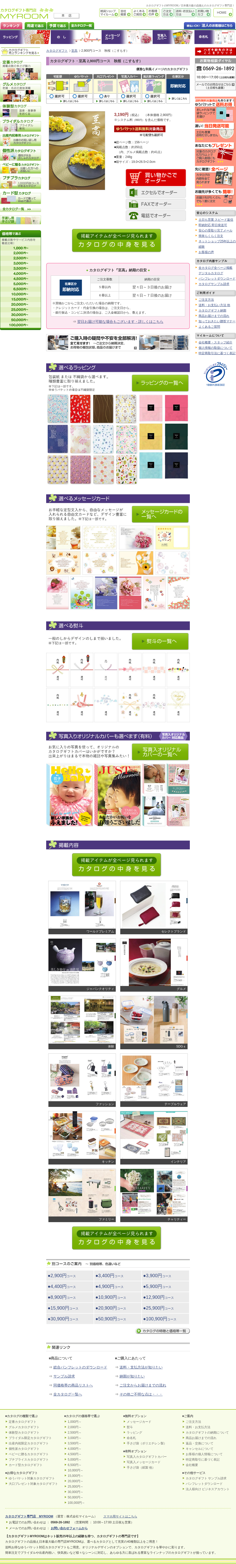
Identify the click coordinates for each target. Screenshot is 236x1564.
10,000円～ (75, 1470)
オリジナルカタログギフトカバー (173, 37)
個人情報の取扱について (215, 348)
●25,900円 (158, 1308)
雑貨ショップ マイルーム (101, 12)
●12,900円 (158, 1297)
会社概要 (125, 12)
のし (76, 37)
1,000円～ (75, 1422)
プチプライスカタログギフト (29, 1459)
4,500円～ (75, 1454)
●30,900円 (63, 1318)
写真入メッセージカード (144, 1462)
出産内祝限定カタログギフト (29, 1443)
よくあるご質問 (139, 12)
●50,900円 (110, 1318)
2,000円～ (75, 1427)
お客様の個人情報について (204, 1454)
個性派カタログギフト (24, 1449)
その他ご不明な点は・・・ (141, 1394)
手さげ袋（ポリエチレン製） (147, 1443)
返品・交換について (199, 1443)
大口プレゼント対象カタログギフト (33, 1484)
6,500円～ (75, 1465)
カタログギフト (224, 12)
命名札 (215, 37)
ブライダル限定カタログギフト (30, 1438)
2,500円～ (75, 1432)
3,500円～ (75, 1443)
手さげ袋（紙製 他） (141, 1467)
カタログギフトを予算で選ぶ (57, 25)
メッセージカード (127, 37)
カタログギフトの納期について (207, 1432)
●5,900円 (157, 1286)
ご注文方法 (166, 12)
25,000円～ (75, 1486)
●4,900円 (109, 1286)
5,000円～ (75, 1459)
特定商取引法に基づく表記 (217, 353)
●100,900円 (159, 1318)
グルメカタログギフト (24, 1427)
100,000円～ (76, 1503)
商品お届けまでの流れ (214, 316)
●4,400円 (62, 1286)
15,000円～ (75, 1476)
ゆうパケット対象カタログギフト (32, 1478)
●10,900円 (110, 1297)
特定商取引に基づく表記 (203, 1459)
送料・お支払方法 (198, 1427)
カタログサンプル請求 (214, 284)
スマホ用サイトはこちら (120, 1516)
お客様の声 (153, 12)
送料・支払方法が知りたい (141, 1367)
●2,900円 (62, 1275)
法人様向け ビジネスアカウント (208, 1489)
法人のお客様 (199, 25)
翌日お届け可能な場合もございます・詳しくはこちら (120, 321)
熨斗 (130, 1427)
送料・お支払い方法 (185, 12)
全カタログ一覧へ (67, 1394)
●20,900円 (110, 1308)
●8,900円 (62, 1297)
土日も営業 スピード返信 (216, 219)
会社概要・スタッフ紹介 (215, 342)
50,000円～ (75, 1497)
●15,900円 (63, 1308)
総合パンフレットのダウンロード (80, 1367)
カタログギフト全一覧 (81, 25)
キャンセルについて (199, 1449)
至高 (74, 50)
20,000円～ (75, 1481)
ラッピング (25, 37)
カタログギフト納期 (212, 310)
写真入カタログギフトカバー (147, 1457)
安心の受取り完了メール (215, 230)
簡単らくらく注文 (211, 236)
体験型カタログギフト (24, 1432)
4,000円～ (75, 1449)
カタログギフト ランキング (11, 25)
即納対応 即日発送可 (213, 225)
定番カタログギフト (22, 1422)
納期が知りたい (132, 1376)
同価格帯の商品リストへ (73, 1385)
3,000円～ (75, 1438)
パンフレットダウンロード (217, 278)
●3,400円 (109, 1275)
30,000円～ (75, 1492)
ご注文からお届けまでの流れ (143, 1385)
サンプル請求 (64, 1376)
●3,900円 (157, 1275)
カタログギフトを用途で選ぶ (34, 25)
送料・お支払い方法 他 (214, 305)
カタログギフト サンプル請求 (206, 1478)
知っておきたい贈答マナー (217, 321)
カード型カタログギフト (26, 1465)
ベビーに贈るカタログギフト (29, 1454)
